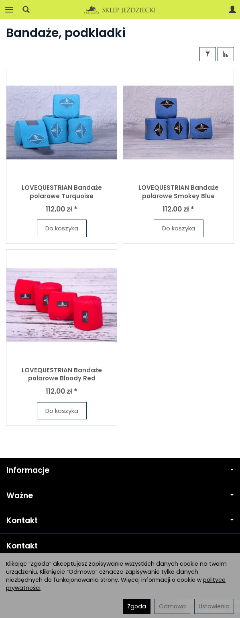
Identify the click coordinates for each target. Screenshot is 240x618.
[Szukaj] (26, 9)
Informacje (120, 470)
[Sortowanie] (226, 54)
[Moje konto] (232, 9)
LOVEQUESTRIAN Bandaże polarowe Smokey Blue (178, 191)
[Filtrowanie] (207, 54)
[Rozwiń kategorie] (9, 9)
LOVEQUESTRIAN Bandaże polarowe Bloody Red (62, 374)
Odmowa (172, 606)
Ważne (120, 495)
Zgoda (136, 606)
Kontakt (120, 520)
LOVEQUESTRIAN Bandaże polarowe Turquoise (62, 191)
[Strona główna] (120, 9)
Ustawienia (214, 606)
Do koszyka (61, 228)
